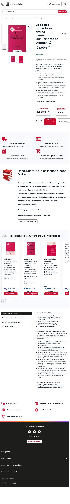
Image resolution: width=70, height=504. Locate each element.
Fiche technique (17, 326)
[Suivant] (4, 51)
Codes (9, 18)
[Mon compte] (55, 4)
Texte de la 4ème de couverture (17, 318)
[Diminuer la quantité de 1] (37, 120)
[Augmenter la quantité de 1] (41, 120)
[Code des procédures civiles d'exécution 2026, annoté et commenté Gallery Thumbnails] (17, 59)
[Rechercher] (61, 11)
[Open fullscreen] (17, 39)
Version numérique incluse (17, 322)
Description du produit (17, 314)
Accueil (3, 18)
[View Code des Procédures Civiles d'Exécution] (13, 59)
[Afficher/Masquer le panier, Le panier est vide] (65, 4)
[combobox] (34, 12)
